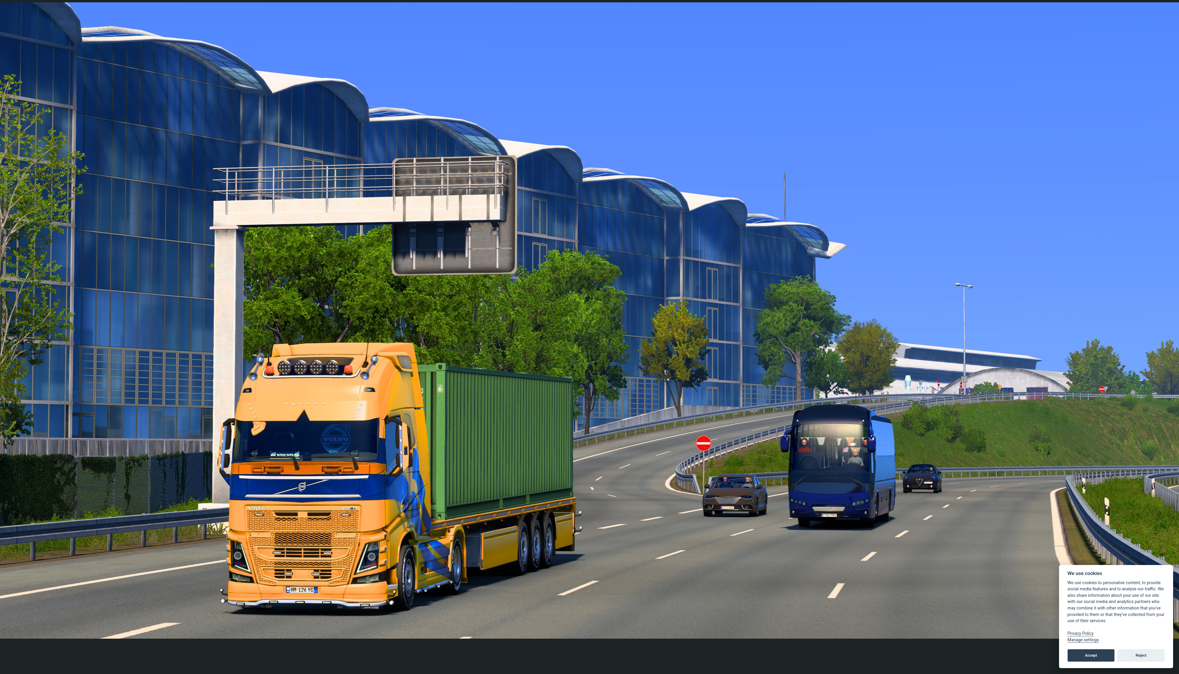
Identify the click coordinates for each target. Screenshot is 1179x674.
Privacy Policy (1081, 633)
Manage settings (1083, 639)
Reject (1141, 655)
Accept (1091, 655)
